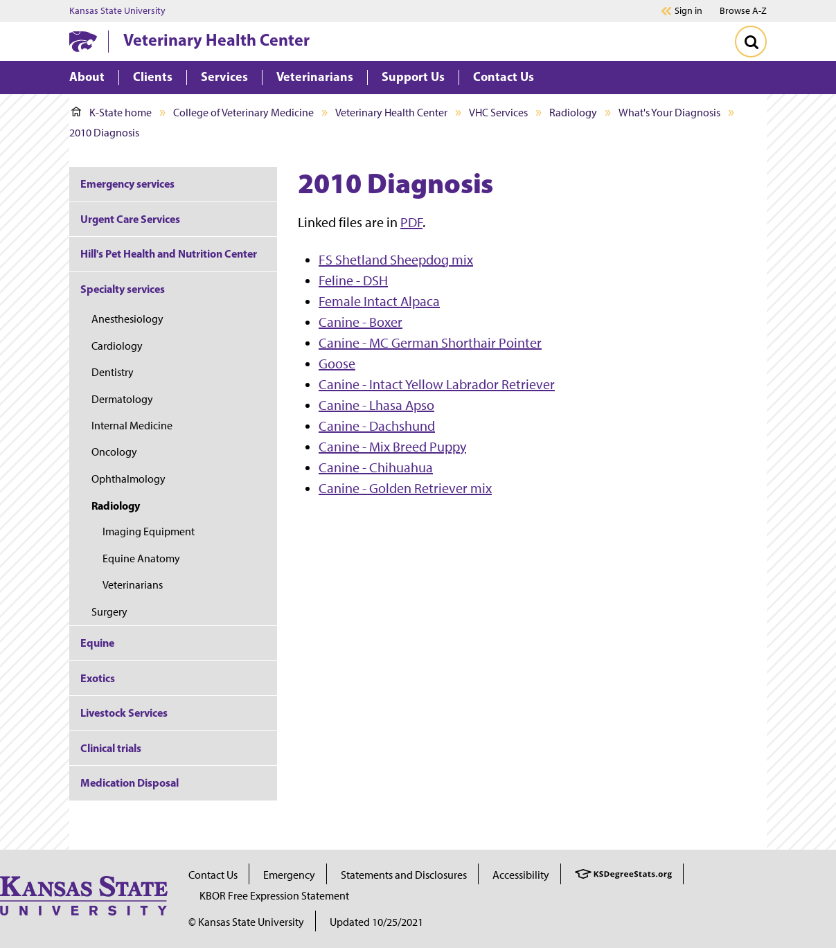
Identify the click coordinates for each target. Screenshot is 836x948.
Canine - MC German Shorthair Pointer (430, 342)
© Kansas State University (246, 922)
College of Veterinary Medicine (243, 112)
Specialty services (122, 289)
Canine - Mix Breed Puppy (392, 446)
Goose (337, 363)
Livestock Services (124, 712)
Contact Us (213, 875)
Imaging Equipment (149, 531)
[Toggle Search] (751, 41)
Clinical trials (110, 748)
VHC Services (498, 112)
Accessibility (520, 875)
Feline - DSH (353, 280)
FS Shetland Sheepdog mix (396, 259)
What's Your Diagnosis (669, 112)
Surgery (109, 611)
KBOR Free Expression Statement (274, 895)
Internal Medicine (131, 425)
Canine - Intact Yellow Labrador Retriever (437, 384)
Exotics (97, 678)
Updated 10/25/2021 (376, 922)
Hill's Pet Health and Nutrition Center (168, 253)
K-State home (111, 112)
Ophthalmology (128, 478)
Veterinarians (133, 584)
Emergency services (127, 183)
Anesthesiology (127, 318)
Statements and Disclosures (404, 875)
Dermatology (122, 399)
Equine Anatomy (141, 558)
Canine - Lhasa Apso (376, 405)
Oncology (114, 451)
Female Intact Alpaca (379, 301)
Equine (97, 643)
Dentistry (112, 372)
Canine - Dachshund (377, 426)
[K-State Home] (83, 41)
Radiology (573, 112)
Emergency (289, 875)
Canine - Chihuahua (376, 467)
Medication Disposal (129, 782)
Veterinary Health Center (216, 39)
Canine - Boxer (360, 322)
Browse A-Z (743, 11)
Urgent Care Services (130, 219)
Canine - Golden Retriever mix (405, 488)
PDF (411, 222)
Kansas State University (117, 11)
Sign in (688, 11)
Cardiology (117, 345)
